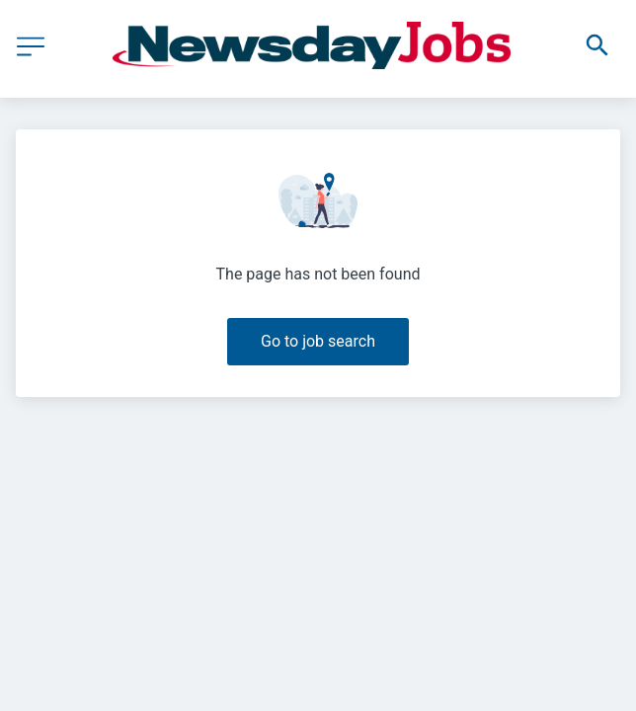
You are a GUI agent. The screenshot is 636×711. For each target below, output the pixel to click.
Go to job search (318, 341)
